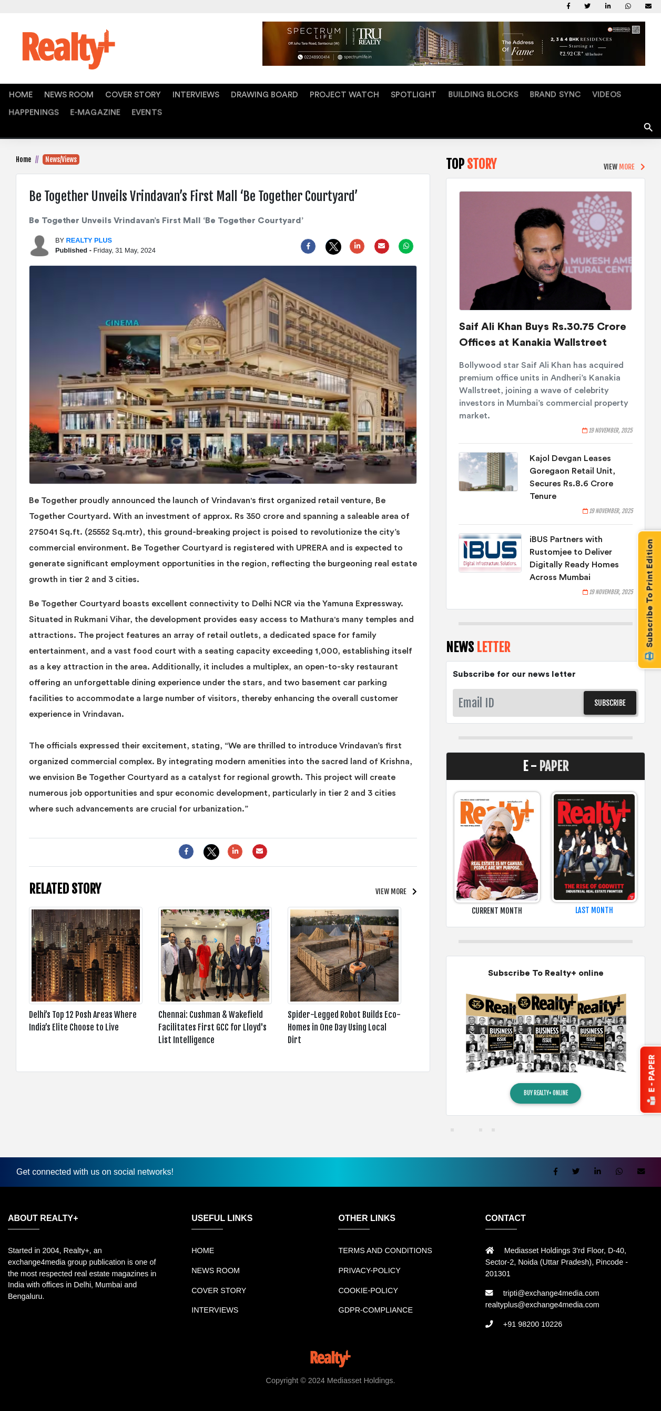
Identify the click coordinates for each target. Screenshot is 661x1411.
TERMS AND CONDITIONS (385, 1244)
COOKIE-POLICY (368, 1283)
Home (23, 152)
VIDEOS (515, 92)
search (648, 116)
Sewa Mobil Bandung (122, 1385)
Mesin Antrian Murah (436, 1385)
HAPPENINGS (559, 92)
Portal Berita (332, 1397)
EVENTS (20, 105)
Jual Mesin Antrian (294, 1385)
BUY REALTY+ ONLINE (546, 1086)
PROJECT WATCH (291, 92)
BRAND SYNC (473, 92)
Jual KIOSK (494, 1385)
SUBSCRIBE (610, 696)
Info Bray (621, 1385)
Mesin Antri (535, 1385)
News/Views (61, 152)
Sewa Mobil (239, 1385)
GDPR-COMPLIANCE (375, 1303)
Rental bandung (189, 1385)
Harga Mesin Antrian (363, 1385)
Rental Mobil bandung (47, 1385)
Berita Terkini (580, 1385)
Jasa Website (378, 1397)
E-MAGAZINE (611, 92)
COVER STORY (112, 92)
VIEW (390, 884)
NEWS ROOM (57, 92)
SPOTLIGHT (351, 92)
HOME (17, 92)
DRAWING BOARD (224, 92)
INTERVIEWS (166, 92)
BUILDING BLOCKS (411, 92)
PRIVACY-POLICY (369, 1263)
